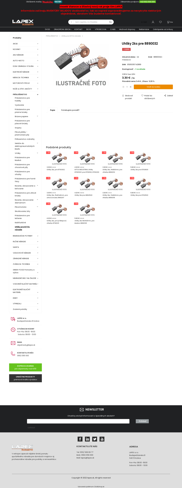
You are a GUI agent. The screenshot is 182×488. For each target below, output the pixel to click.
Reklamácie (144, 29)
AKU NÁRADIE (18, 55)
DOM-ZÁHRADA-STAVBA (23, 66)
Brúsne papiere (21, 116)
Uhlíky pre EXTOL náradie (22, 228)
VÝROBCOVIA (100, 29)
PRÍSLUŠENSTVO (20, 94)
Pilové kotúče (20, 207)
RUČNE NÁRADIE (19, 241)
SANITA (16, 247)
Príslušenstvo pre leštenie (22, 217)
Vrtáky (17, 153)
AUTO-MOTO (18, 60)
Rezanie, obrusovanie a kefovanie (25, 187)
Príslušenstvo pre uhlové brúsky (25, 194)
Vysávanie (19, 105)
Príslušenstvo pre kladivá (22, 158)
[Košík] (170, 22)
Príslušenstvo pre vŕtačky (22, 173)
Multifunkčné (20, 222)
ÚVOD (47, 29)
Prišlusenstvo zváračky (25, 139)
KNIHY (15, 298)
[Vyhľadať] (71, 22)
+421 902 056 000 (147, 1)
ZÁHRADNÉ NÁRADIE (21, 258)
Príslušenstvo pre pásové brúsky (22, 122)
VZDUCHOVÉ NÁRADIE (22, 253)
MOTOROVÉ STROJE (21, 83)
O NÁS (112, 29)
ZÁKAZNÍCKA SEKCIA (62, 29)
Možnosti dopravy (127, 29)
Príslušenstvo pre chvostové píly (22, 166)
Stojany (18, 128)
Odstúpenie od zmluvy (163, 29)
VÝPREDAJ (17, 303)
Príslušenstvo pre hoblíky (22, 99)
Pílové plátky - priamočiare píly (22, 133)
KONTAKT (78, 29)
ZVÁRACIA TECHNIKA (21, 264)
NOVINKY (16, 49)
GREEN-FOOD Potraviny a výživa (23, 271)
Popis (52, 110)
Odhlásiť (31, 427)
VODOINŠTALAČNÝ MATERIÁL (25, 284)
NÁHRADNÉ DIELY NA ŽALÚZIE (24, 278)
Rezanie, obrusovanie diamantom (24, 201)
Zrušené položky (20, 309)
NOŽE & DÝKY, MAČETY (22, 89)
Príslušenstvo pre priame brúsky (22, 110)
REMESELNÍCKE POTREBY (22, 236)
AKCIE (15, 43)
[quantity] (127, 87)
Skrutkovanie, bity (22, 211)
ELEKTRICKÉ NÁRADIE (21, 72)
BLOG (88, 29)
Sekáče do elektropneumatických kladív (25, 146)
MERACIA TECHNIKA (21, 77)
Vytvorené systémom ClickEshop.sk (91, 487)
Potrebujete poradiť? (70, 110)
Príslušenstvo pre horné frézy (25, 180)
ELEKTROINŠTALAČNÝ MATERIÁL (21, 291)
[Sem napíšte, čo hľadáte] (94, 22)
